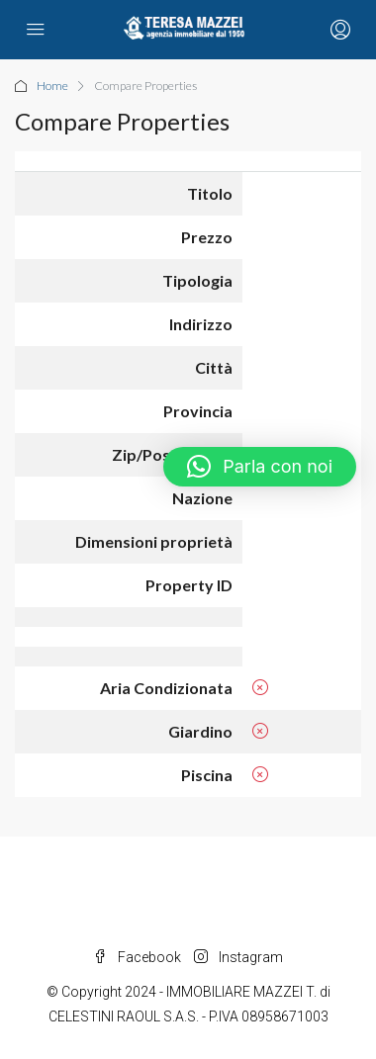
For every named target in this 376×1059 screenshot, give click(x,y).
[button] (259, 466)
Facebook (137, 957)
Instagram (238, 957)
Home (52, 85)
